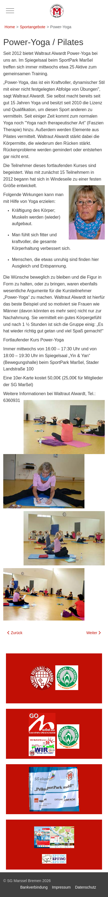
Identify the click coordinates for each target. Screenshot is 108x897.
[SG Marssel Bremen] (57, 11)
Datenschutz (85, 887)
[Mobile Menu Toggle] (10, 11)
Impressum (61, 887)
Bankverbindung (34, 887)
